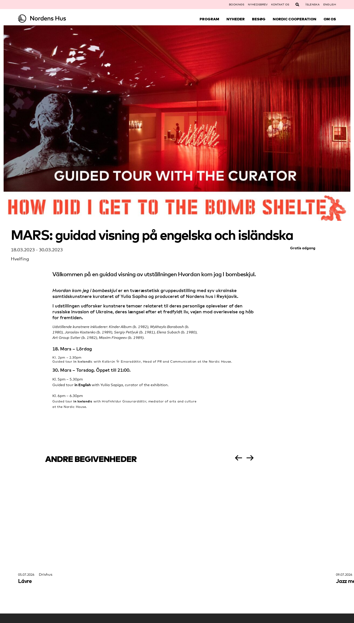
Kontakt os (280, 4)
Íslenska (312, 4)
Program (209, 19)
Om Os (330, 19)
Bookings (236, 4)
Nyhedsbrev (258, 4)
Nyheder (235, 19)
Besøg (259, 19)
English (329, 4)
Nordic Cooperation (294, 19)
